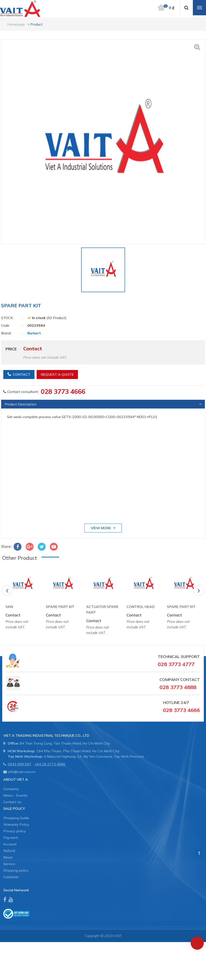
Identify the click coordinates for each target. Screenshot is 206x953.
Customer (11, 877)
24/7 (184, 702)
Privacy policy (14, 831)
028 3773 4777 (176, 664)
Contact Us (12, 802)
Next (199, 590)
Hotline (171, 702)
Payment (10, 837)
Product (36, 24)
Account (10, 844)
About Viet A (15, 779)
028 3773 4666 (63, 391)
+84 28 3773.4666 (49, 764)
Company (11, 789)
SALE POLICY (14, 808)
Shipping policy (16, 870)
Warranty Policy (16, 824)
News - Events (15, 795)
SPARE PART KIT (60, 606)
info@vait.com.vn (22, 772)
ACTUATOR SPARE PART (102, 609)
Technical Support (179, 656)
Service (9, 864)
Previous (8, 590)
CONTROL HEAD (141, 606)
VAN (9, 606)
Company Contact (179, 679)
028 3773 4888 (177, 687)
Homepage (16, 24)
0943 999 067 (19, 764)
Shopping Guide (16, 818)
